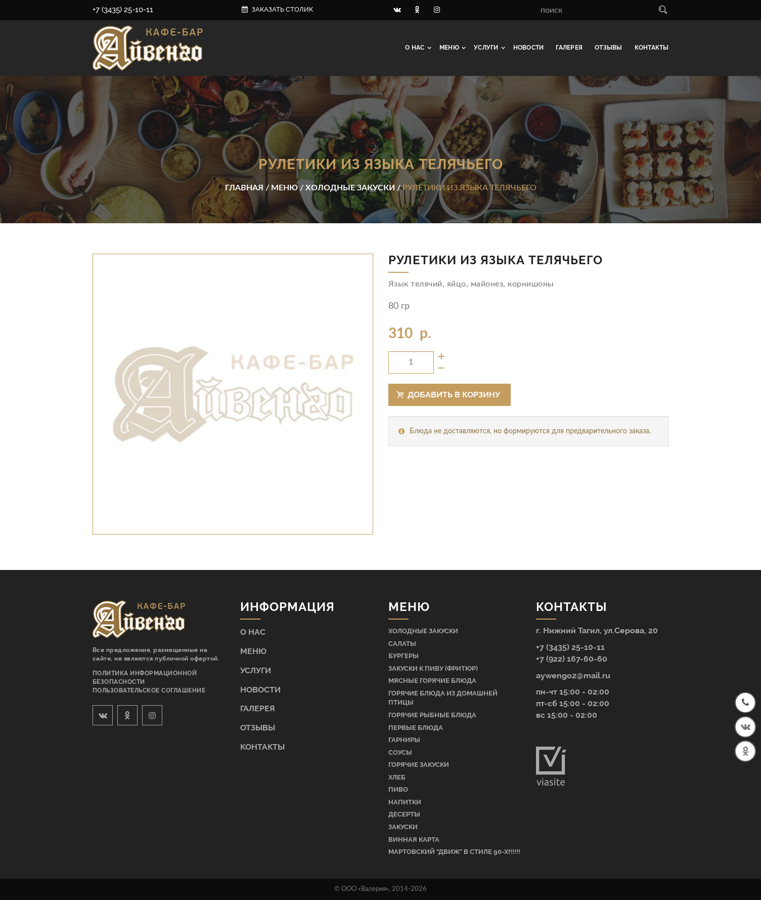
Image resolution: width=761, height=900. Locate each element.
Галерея (569, 47)
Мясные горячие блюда (432, 680)
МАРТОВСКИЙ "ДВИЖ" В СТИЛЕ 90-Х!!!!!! (454, 851)
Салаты (402, 643)
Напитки (404, 802)
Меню (450, 47)
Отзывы (608, 47)
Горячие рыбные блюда (432, 715)
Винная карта (413, 839)
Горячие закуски (418, 764)
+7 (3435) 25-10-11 (123, 9)
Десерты (404, 814)
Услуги (487, 47)
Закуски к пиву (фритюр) (433, 668)
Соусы (400, 752)
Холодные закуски (423, 631)
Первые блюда (415, 727)
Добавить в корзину (448, 394)
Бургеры (403, 656)
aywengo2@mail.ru (573, 675)
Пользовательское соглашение (149, 690)
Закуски (403, 827)
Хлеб (397, 777)
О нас (415, 47)
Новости (528, 47)
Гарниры (404, 740)
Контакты (652, 47)
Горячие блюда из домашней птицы (443, 698)
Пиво (398, 789)
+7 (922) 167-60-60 (571, 659)
